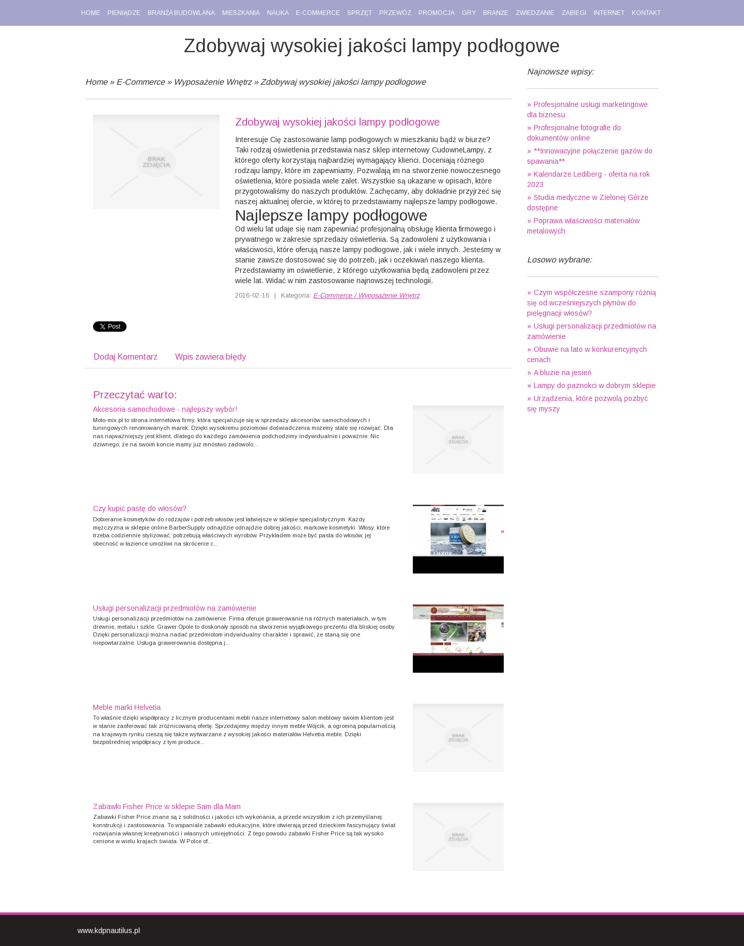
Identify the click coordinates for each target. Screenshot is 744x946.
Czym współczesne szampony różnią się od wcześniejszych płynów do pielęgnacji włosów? (591, 302)
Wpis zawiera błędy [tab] (210, 356)
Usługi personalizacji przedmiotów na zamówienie (174, 608)
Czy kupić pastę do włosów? (140, 508)
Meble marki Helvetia (127, 707)
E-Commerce (140, 81)
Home (96, 81)
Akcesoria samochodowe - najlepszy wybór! (165, 409)
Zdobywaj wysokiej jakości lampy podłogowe (343, 81)
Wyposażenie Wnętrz (213, 81)
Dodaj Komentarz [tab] (126, 356)
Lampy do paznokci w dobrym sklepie (595, 385)
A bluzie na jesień (563, 372)
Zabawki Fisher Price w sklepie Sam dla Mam (167, 806)
